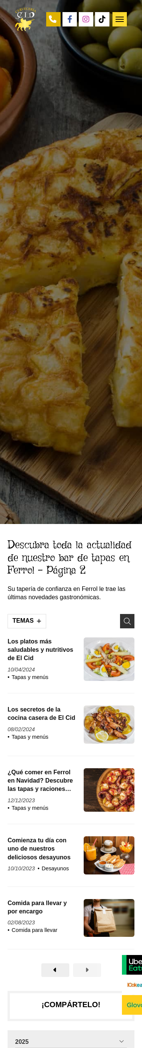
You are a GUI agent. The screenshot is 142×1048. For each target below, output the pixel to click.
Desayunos (55, 868)
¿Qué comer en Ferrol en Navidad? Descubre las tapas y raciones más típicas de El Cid (40, 781)
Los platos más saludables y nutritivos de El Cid (40, 650)
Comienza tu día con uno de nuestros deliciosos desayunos (39, 848)
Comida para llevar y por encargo (37, 907)
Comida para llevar (35, 930)
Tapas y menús (30, 677)
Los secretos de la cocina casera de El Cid (41, 713)
